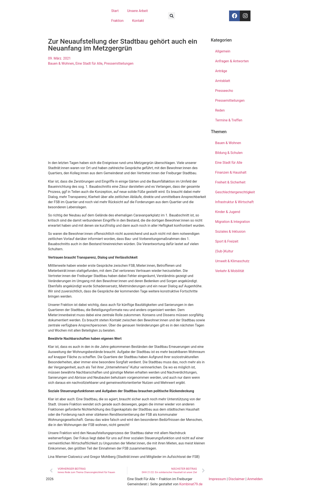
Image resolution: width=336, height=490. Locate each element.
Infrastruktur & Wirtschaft (234, 202)
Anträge (221, 71)
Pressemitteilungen (118, 63)
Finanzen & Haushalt (230, 172)
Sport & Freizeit (226, 241)
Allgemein (222, 51)
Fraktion (117, 21)
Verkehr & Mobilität (229, 271)
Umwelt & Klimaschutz (232, 261)
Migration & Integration (232, 222)
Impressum (217, 479)
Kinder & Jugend (227, 212)
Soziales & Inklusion (230, 231)
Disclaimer (236, 479)
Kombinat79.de (190, 484)
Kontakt (138, 21)
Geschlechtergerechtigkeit (235, 192)
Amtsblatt (222, 81)
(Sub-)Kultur (224, 251)
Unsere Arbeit (137, 11)
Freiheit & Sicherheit (230, 182)
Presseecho (224, 91)
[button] (171, 15)
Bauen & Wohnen (61, 63)
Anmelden (255, 479)
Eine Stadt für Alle (88, 63)
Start (114, 11)
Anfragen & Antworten (232, 61)
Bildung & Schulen (229, 153)
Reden (220, 110)
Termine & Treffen (228, 120)
